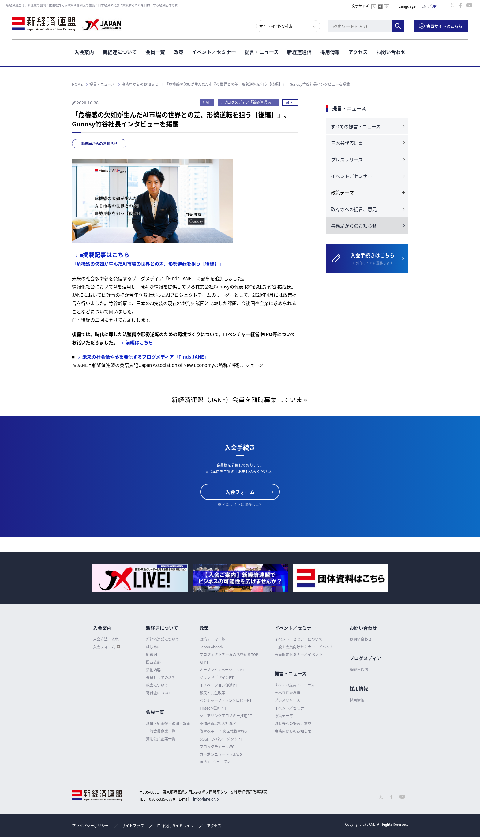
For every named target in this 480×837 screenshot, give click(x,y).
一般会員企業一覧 (160, 731)
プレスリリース (347, 159)
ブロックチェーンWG (217, 746)
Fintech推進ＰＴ (213, 708)
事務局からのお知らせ (99, 143)
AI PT (290, 102)
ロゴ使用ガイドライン (175, 825)
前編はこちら (139, 342)
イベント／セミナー (214, 51)
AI (207, 102)
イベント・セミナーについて (298, 639)
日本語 (434, 6)
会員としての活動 (160, 677)
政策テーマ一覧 (212, 639)
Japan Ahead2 (212, 647)
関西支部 (153, 662)
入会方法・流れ (106, 639)
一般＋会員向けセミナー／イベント (304, 647)
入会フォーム (240, 492)
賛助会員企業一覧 (160, 738)
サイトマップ (133, 825)
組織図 (151, 654)
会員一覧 (155, 51)
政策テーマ (284, 715)
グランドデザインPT (217, 677)
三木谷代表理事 (347, 143)
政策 (178, 51)
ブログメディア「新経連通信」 (249, 102)
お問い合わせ (391, 51)
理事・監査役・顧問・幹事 (168, 723)
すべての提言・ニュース (356, 126)
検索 (398, 26)
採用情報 (330, 51)
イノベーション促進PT (218, 685)
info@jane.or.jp (206, 799)
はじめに (153, 647)
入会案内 (84, 51)
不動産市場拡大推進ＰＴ (220, 723)
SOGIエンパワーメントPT (221, 739)
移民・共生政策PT (215, 693)
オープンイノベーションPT (222, 670)
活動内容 (153, 670)
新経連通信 (299, 51)
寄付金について (159, 693)
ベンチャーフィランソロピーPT (226, 700)
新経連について (120, 51)
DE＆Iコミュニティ (215, 762)
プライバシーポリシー (90, 825)
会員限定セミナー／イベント (298, 654)
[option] (140, 578)
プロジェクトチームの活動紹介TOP (229, 654)
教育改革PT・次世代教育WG (223, 731)
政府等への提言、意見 (354, 209)
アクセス (358, 51)
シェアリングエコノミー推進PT (226, 715)
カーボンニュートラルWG (221, 754)
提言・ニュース (262, 51)
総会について (157, 685)
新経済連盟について (162, 639)
